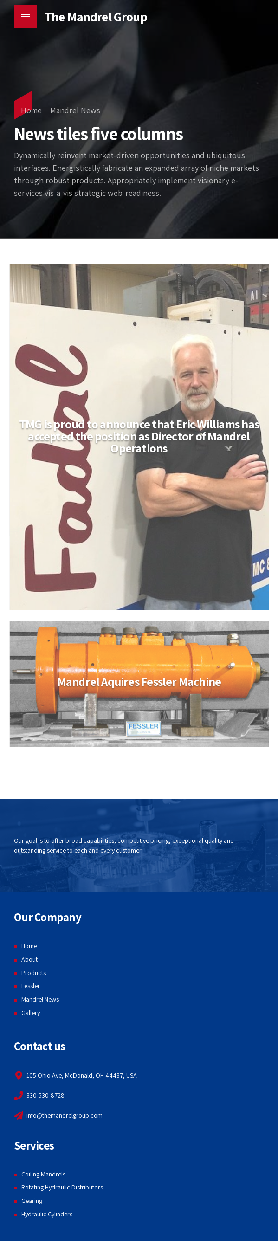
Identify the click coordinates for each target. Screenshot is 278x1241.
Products (33, 973)
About (29, 959)
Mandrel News (75, 110)
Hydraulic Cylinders (46, 1214)
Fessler (30, 986)
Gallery (30, 1012)
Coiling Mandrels (43, 1174)
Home (31, 110)
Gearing (31, 1200)
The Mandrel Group (96, 16)
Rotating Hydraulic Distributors (62, 1187)
